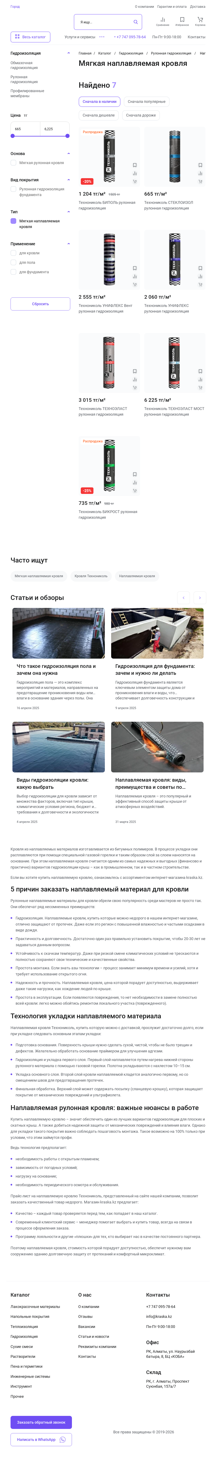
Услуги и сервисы (80, 37)
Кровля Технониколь (91, 576)
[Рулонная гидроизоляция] (39, 79)
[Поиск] (108, 22)
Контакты (196, 37)
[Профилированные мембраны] (39, 93)
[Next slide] (200, 598)
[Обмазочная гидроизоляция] (39, 65)
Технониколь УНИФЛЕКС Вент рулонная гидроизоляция (105, 308)
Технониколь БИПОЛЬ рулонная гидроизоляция (107, 205)
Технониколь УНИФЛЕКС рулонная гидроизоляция (166, 308)
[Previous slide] (183, 598)
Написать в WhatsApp (41, 1440)
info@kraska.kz (159, 1316)
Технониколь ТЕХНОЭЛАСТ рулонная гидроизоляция (103, 411)
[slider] (13, 136)
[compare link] (163, 19)
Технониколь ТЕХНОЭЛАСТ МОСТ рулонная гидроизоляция (174, 411)
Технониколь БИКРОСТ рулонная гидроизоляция (108, 514)
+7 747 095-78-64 (160, 1306)
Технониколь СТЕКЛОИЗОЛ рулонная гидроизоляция (168, 205)
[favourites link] (182, 19)
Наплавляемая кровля (137, 576)
